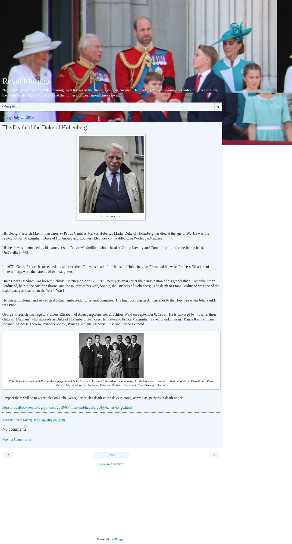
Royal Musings (26, 80)
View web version (111, 464)
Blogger (119, 539)
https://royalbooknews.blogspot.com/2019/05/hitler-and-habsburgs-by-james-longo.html (67, 407)
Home (111, 455)
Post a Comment (16, 439)
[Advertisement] (111, 39)
